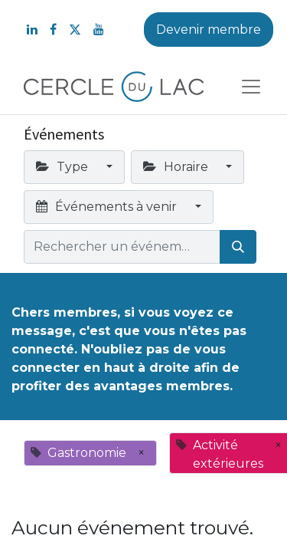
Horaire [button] (177, 166)
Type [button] (63, 166)
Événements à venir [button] (108, 206)
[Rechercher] (238, 247)
